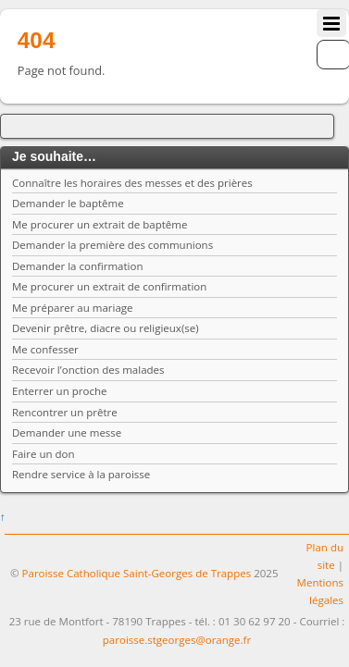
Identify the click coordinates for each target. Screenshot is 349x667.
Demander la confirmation (77, 266)
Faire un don (43, 454)
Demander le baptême (68, 203)
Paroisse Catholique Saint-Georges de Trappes (137, 573)
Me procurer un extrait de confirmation (109, 286)
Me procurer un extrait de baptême (99, 224)
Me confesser (45, 349)
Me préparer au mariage (72, 308)
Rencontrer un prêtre (65, 412)
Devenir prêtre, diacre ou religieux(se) (105, 328)
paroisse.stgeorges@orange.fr (177, 640)
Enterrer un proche (59, 391)
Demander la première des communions (112, 245)
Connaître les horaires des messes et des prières (132, 183)
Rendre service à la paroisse (81, 474)
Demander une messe (66, 432)
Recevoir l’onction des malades (88, 370)
